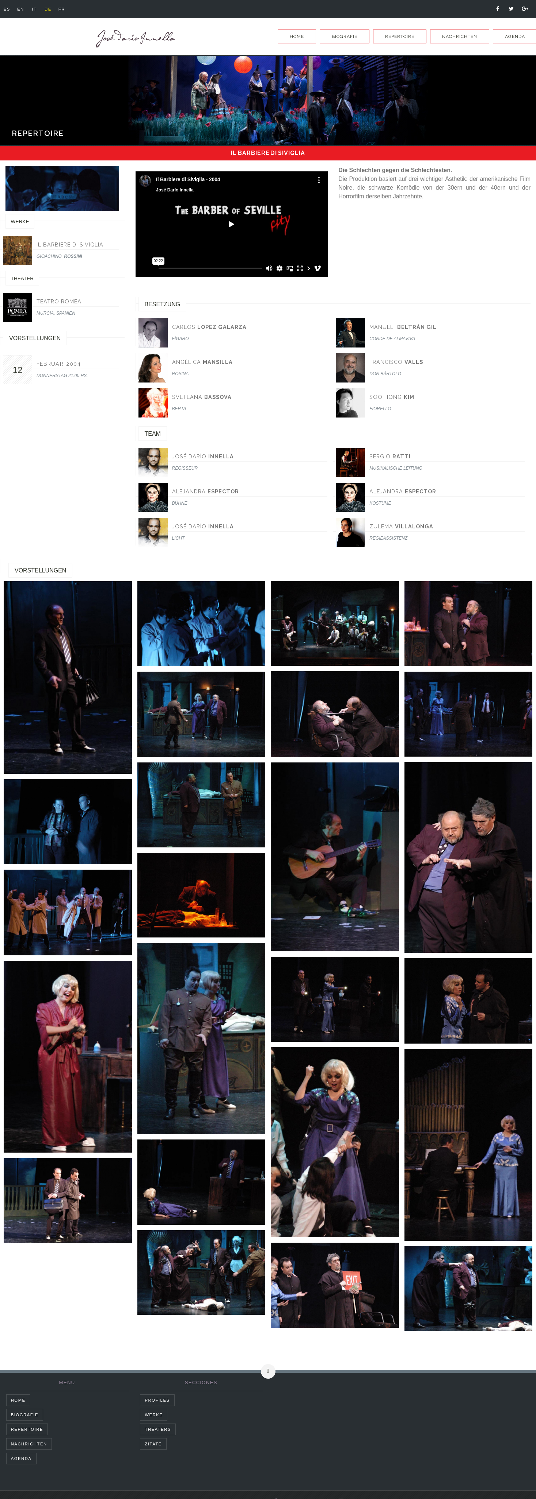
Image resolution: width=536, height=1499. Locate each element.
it (38, 9)
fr (69, 9)
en (23, 9)
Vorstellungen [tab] (40, 570)
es (7, 9)
